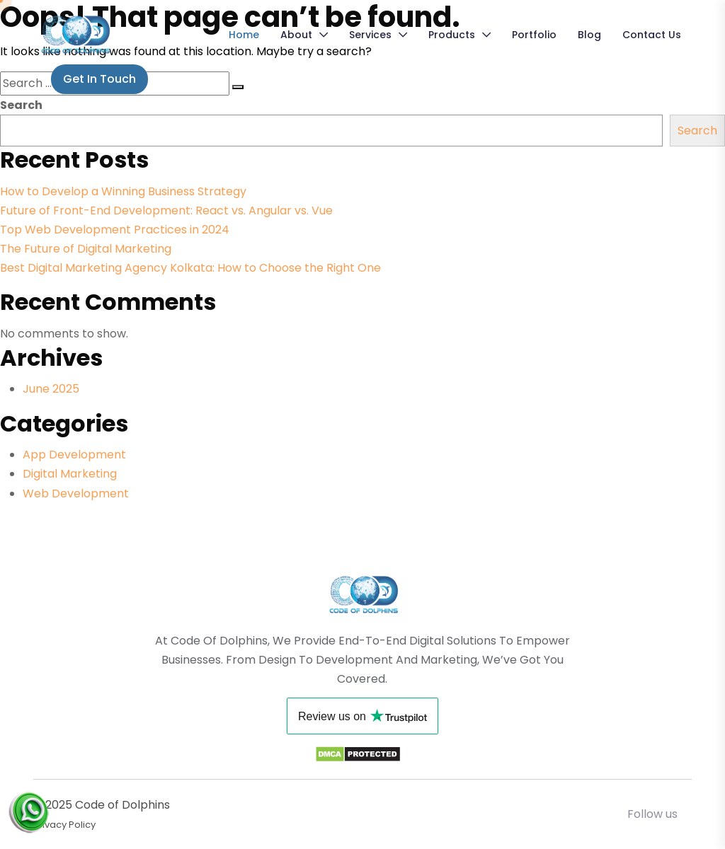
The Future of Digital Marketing (85, 249)
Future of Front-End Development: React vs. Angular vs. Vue (166, 210)
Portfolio (534, 35)
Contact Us (651, 35)
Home (244, 35)
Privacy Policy (64, 824)
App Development (74, 454)
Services (370, 35)
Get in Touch (99, 79)
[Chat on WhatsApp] (28, 805)
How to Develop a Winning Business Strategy (123, 191)
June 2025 (51, 389)
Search (21, 105)
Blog (589, 35)
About (296, 35)
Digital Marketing (70, 474)
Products (451, 35)
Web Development (76, 493)
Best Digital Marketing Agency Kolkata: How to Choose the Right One (190, 268)
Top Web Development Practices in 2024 (114, 229)
